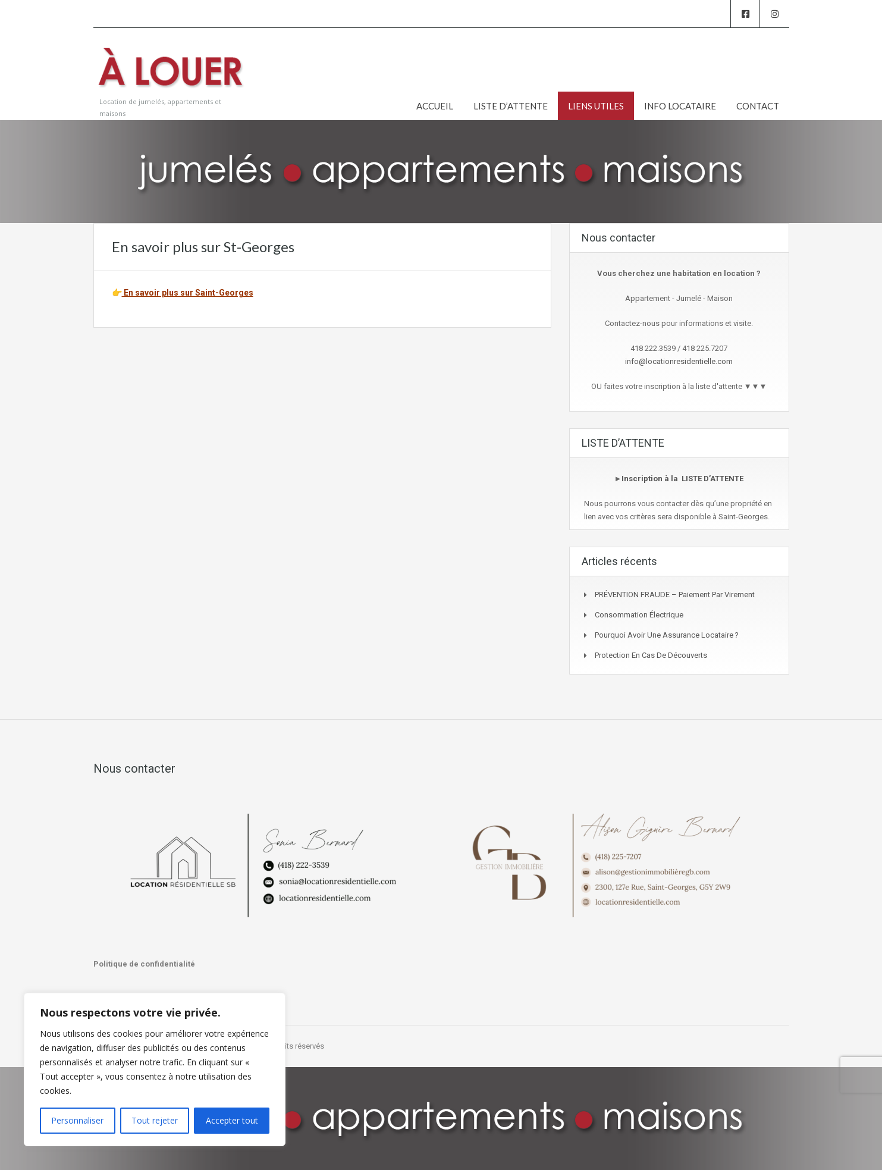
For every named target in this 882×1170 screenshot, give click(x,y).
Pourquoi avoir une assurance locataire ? (667, 635)
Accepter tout (232, 1120)
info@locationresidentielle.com (679, 361)
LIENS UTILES (596, 106)
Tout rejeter (154, 1120)
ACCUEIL (434, 106)
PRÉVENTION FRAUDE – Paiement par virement (675, 594)
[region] (154, 1069)
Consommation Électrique (639, 614)
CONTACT (757, 106)
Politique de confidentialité (144, 963)
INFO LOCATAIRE (680, 106)
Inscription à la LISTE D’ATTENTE (682, 478)
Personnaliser (77, 1120)
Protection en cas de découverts (651, 655)
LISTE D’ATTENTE (510, 106)
